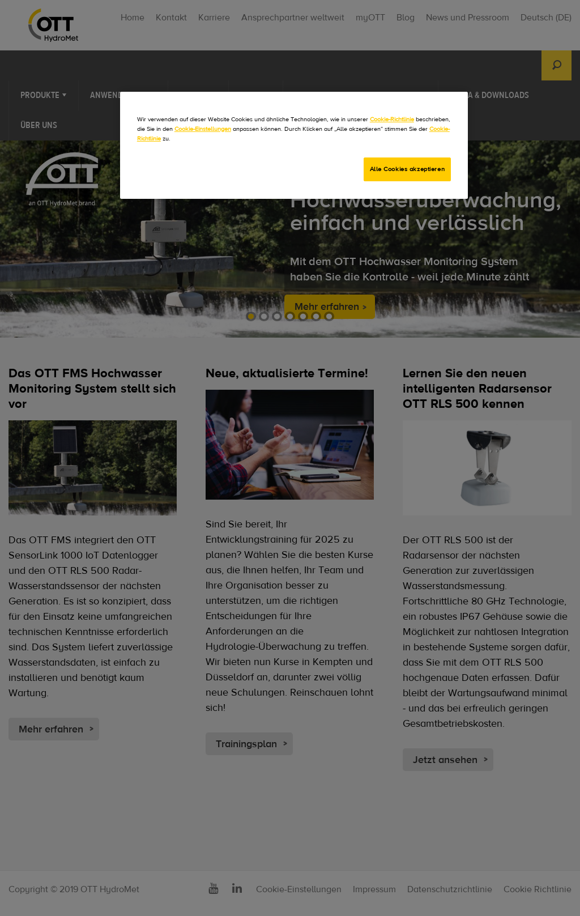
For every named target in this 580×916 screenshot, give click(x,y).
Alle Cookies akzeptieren (407, 169)
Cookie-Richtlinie (392, 119)
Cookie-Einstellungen (202, 129)
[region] (294, 145)
